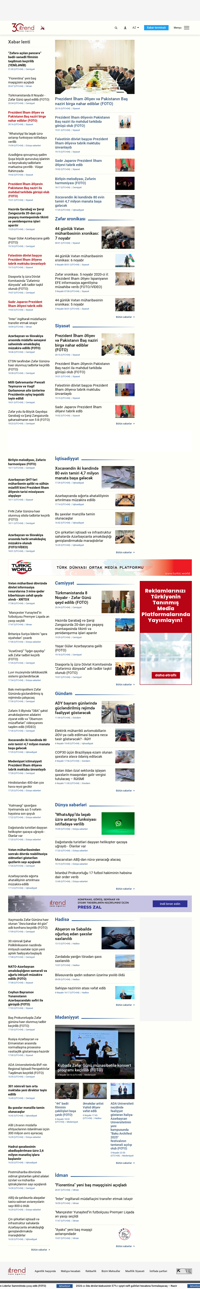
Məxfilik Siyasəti (134, 1271)
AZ (134, 27)
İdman (61, 1175)
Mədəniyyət (67, 1017)
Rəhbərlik (91, 1271)
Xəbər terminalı (156, 27)
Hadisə (62, 919)
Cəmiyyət (64, 583)
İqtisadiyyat (67, 458)
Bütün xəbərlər (124, 317)
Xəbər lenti (19, 41)
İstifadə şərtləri (158, 1271)
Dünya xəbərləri (71, 804)
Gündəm (63, 693)
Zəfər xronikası (70, 218)
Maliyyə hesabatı (70, 1271)
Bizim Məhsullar (111, 1271)
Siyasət (62, 325)
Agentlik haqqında (45, 1271)
